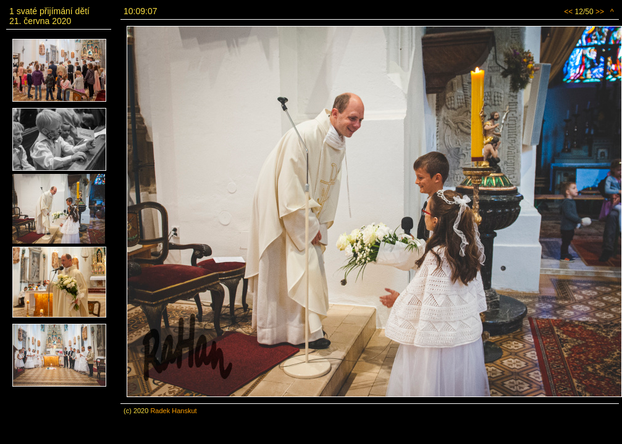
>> (599, 11)
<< (568, 11)
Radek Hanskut (173, 410)
